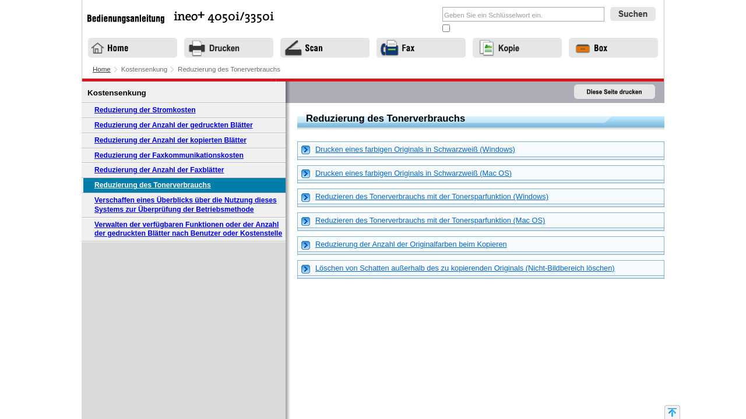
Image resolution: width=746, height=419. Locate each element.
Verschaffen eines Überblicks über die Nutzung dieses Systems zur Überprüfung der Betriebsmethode (185, 205)
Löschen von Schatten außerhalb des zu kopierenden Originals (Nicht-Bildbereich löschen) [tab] (457, 269)
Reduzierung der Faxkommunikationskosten (169, 155)
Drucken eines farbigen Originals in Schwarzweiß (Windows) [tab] (408, 150)
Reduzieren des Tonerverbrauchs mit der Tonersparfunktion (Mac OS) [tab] (423, 221)
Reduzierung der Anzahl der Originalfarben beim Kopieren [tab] (403, 245)
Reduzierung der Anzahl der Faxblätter (159, 170)
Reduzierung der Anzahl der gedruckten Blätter (173, 125)
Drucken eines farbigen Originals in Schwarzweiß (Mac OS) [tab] (406, 174)
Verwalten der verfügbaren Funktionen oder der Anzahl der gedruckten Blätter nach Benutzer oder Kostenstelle (188, 229)
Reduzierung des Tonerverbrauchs (152, 185)
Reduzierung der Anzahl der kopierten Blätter (170, 140)
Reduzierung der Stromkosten (145, 110)
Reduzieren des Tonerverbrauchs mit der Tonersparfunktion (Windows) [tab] (424, 197)
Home (102, 69)
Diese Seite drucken (615, 92)
